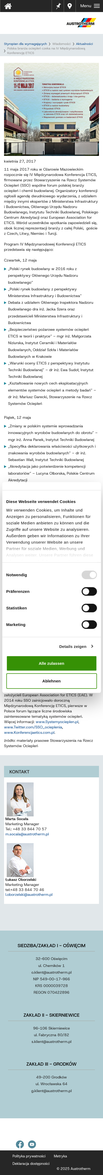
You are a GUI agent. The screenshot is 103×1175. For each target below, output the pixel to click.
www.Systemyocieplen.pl (57, 721)
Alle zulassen (51, 663)
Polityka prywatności (29, 1156)
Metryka (60, 1156)
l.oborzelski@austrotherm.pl (28, 894)
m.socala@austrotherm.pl (27, 834)
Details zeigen (72, 646)
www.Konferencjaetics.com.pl (29, 732)
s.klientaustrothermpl (51, 1041)
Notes (58, 2)
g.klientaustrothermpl (51, 1090)
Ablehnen (51, 680)
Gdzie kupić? (70, 6)
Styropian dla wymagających (25, 44)
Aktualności (84, 44)
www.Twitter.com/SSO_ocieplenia (33, 727)
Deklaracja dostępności (31, 1163)
